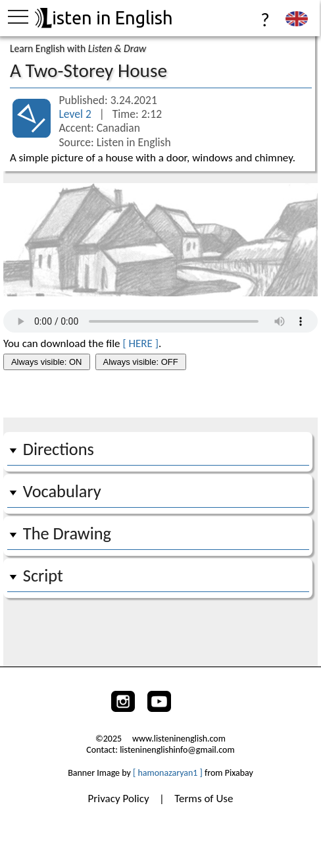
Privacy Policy (120, 798)
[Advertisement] (161, 395)
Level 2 (76, 114)
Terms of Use (203, 798)
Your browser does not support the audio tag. (160, 321)
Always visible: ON (46, 362)
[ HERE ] (140, 343)
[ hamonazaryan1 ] (168, 772)
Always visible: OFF (140, 362)
